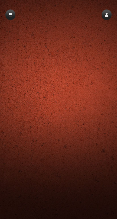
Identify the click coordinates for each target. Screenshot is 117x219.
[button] (107, 14)
